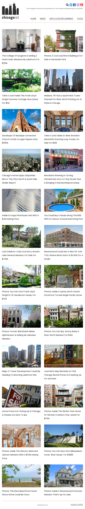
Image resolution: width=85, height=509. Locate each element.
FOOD (80, 18)
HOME (33, 18)
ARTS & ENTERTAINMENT (62, 18)
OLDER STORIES (77, 505)
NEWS (43, 18)
